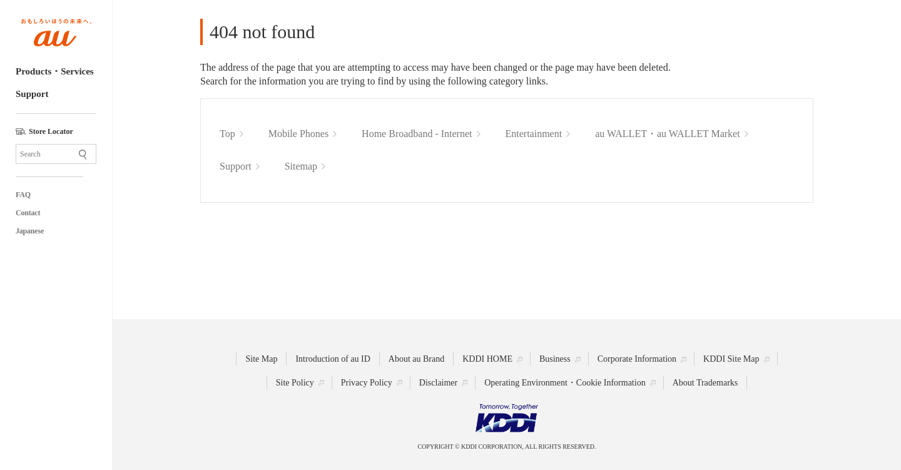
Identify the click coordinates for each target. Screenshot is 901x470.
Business (555, 359)
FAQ (23, 194)
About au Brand (416, 359)
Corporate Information (637, 359)
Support (32, 94)
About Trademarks (705, 382)
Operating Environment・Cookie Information (564, 382)
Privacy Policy (366, 382)
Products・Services (55, 71)
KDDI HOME (487, 359)
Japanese (30, 231)
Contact (28, 212)
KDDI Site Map (731, 359)
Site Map (261, 359)
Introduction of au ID (332, 359)
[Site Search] (56, 154)
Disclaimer (438, 382)
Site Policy (295, 382)
